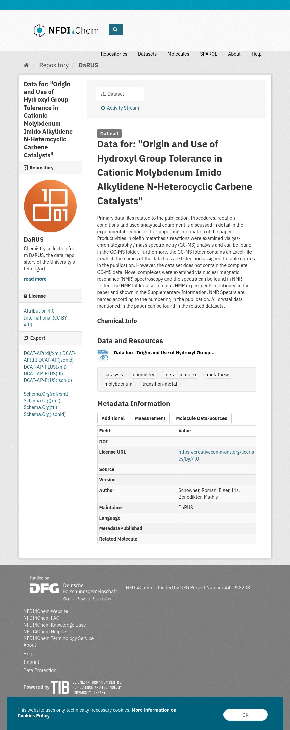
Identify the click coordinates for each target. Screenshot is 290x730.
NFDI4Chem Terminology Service (59, 638)
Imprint (31, 662)
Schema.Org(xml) (42, 401)
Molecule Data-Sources (201, 418)
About (234, 54)
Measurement (150, 418)
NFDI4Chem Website (46, 611)
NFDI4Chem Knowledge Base (55, 625)
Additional (113, 418)
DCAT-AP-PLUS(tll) (43, 374)
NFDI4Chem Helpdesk (47, 632)
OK (245, 715)
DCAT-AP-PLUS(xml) (45, 367)
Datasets (147, 54)
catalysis (114, 375)
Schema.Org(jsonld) (45, 414)
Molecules (178, 54)
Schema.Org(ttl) (40, 407)
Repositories (114, 54)
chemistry (143, 375)
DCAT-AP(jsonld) (56, 360)
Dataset (112, 94)
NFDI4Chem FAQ (42, 618)
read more (35, 279)
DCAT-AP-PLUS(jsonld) (48, 380)
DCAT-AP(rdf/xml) (43, 353)
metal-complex (180, 375)
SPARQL (208, 54)
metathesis (219, 375)
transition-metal (160, 384)
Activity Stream (120, 108)
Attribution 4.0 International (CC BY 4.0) (45, 318)
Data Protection (40, 670)
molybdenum (119, 384)
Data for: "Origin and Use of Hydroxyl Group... (164, 353)
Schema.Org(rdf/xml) (46, 394)
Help (257, 54)
